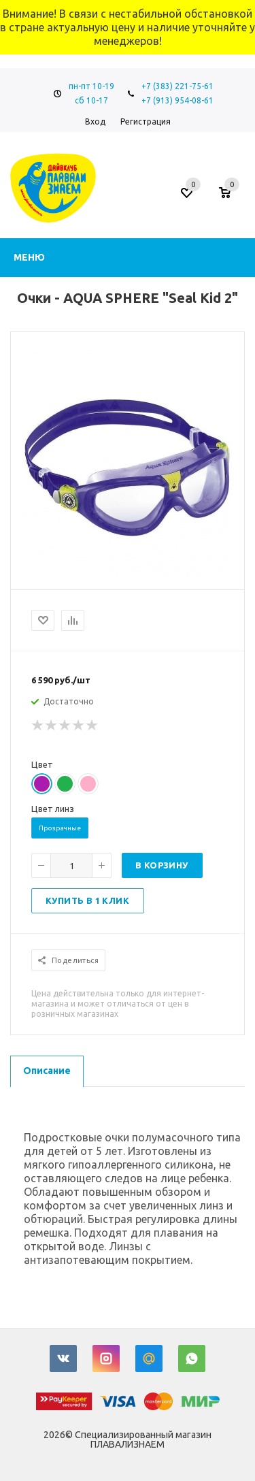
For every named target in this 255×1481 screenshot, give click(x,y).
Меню (29, 257)
